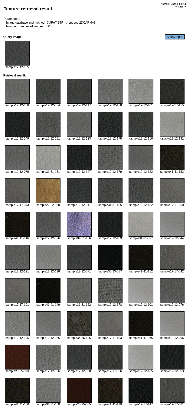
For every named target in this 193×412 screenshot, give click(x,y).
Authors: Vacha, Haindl (173, 3)
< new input (174, 37)
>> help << (180, 6)
